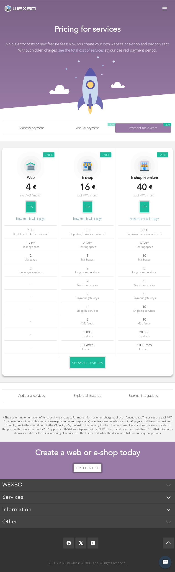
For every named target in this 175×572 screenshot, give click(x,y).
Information (16, 509)
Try (30, 207)
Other (9, 522)
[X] (80, 543)
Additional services (31, 395)
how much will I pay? (30, 219)
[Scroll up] (168, 543)
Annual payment (87, 128)
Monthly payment (31, 128)
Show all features (87, 362)
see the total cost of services (81, 50)
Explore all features (87, 395)
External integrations (143, 395)
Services (12, 497)
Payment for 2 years (143, 128)
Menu (165, 8)
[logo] (20, 8)
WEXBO (12, 485)
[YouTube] (93, 543)
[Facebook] (68, 543)
